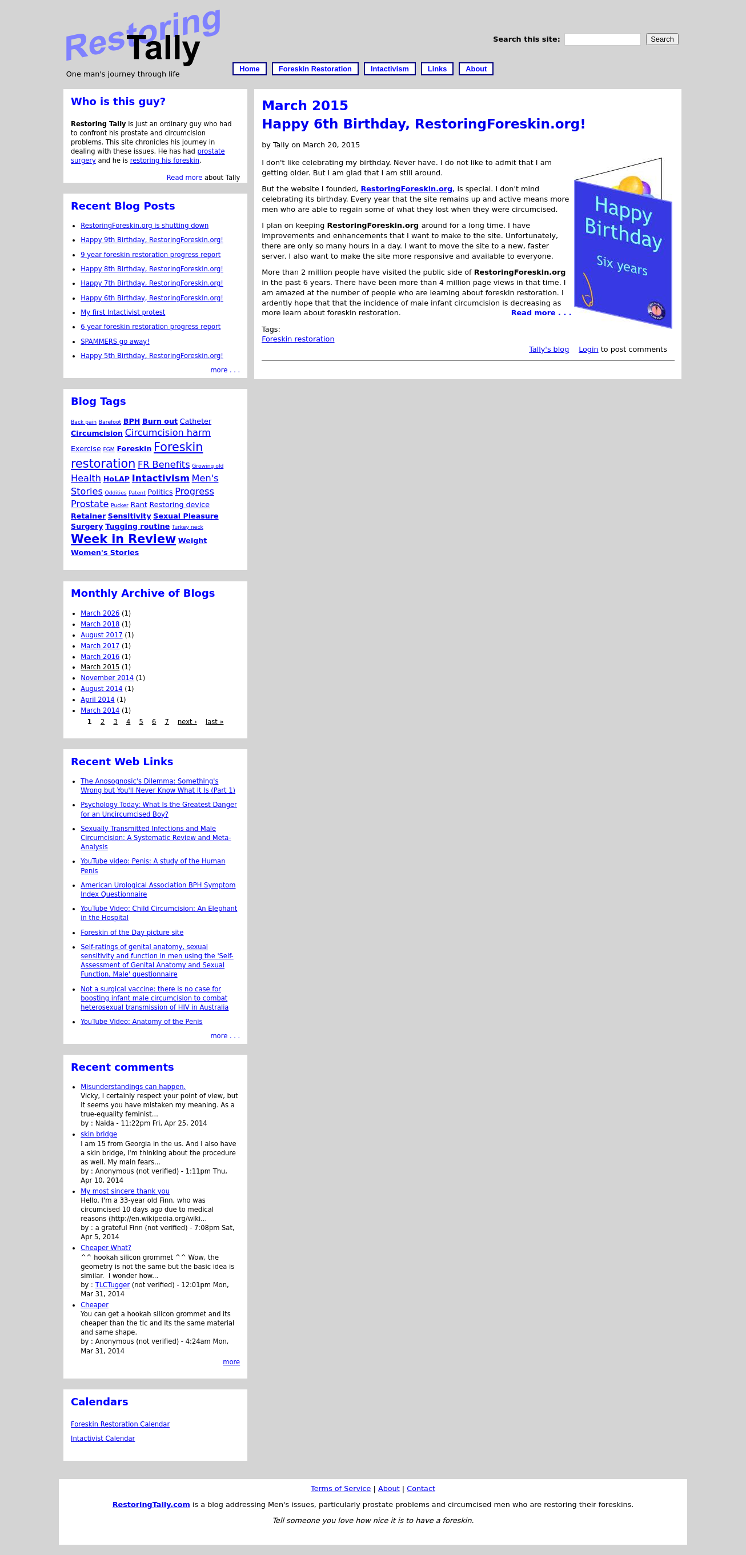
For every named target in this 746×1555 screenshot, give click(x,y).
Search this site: (528, 39)
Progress (194, 491)
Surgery (87, 526)
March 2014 (100, 710)
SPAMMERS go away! (115, 341)
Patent (137, 492)
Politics (160, 492)
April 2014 (97, 700)
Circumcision (97, 433)
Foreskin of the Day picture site (132, 933)
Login (589, 349)
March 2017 (100, 646)
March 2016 (100, 657)
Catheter (195, 421)
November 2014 (107, 678)
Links (437, 69)
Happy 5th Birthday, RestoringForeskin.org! (152, 356)
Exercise (86, 448)
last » (214, 721)
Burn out (160, 421)
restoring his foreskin (164, 160)
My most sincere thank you (125, 1191)
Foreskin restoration (298, 339)
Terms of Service (341, 1488)
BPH (132, 421)
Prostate (90, 504)
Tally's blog (549, 349)
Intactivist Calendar (103, 1439)
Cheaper (95, 1305)
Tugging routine (137, 526)
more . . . (225, 370)
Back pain (84, 422)
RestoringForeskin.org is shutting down (144, 226)
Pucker (120, 505)
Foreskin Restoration (315, 69)
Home (249, 69)
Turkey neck (187, 527)
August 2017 (101, 635)
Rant (139, 504)
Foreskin (134, 448)
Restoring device (179, 504)
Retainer (88, 516)
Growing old (207, 466)
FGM (108, 449)
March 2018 (100, 624)
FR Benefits (164, 464)
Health (86, 478)
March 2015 (100, 667)
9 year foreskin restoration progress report (150, 255)
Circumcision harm (168, 432)
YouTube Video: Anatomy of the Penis (141, 1022)
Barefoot (110, 422)
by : (88, 1123)
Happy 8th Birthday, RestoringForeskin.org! (152, 269)
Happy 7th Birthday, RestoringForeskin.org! (152, 283)
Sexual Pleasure (185, 516)
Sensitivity (129, 516)
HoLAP (116, 479)
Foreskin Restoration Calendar (120, 1424)
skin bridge (99, 1134)
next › (187, 721)
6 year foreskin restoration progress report (150, 327)
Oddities (116, 492)
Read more (184, 178)
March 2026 (100, 613)
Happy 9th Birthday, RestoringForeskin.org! (152, 240)
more (231, 1362)
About (476, 69)
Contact (421, 1488)
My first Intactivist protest (123, 312)
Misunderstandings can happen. (133, 1087)
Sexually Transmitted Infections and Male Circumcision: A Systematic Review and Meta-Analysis (156, 838)
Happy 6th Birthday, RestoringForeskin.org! (424, 123)
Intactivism (390, 69)
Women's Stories (105, 552)
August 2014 (101, 689)
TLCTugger (112, 1285)
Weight (192, 540)
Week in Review (123, 539)
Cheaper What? (106, 1248)
